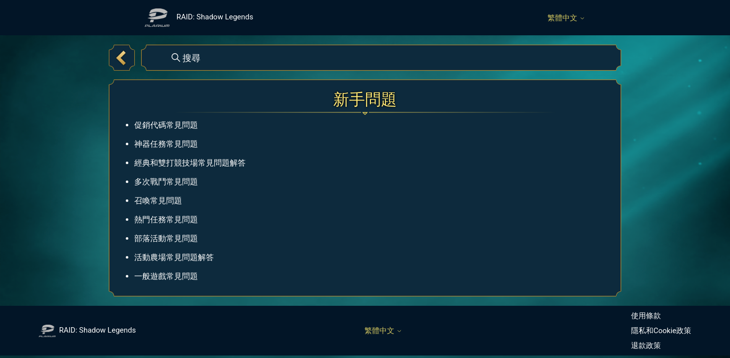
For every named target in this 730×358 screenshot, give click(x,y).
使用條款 (646, 315)
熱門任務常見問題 (166, 219)
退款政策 (646, 345)
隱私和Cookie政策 (661, 330)
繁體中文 (566, 18)
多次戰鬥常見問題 (166, 181)
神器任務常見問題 (166, 144)
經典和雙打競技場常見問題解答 (190, 163)
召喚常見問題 (158, 200)
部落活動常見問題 (166, 238)
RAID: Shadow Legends (87, 330)
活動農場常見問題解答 (174, 257)
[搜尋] (381, 57)
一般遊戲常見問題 (166, 276)
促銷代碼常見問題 (166, 125)
